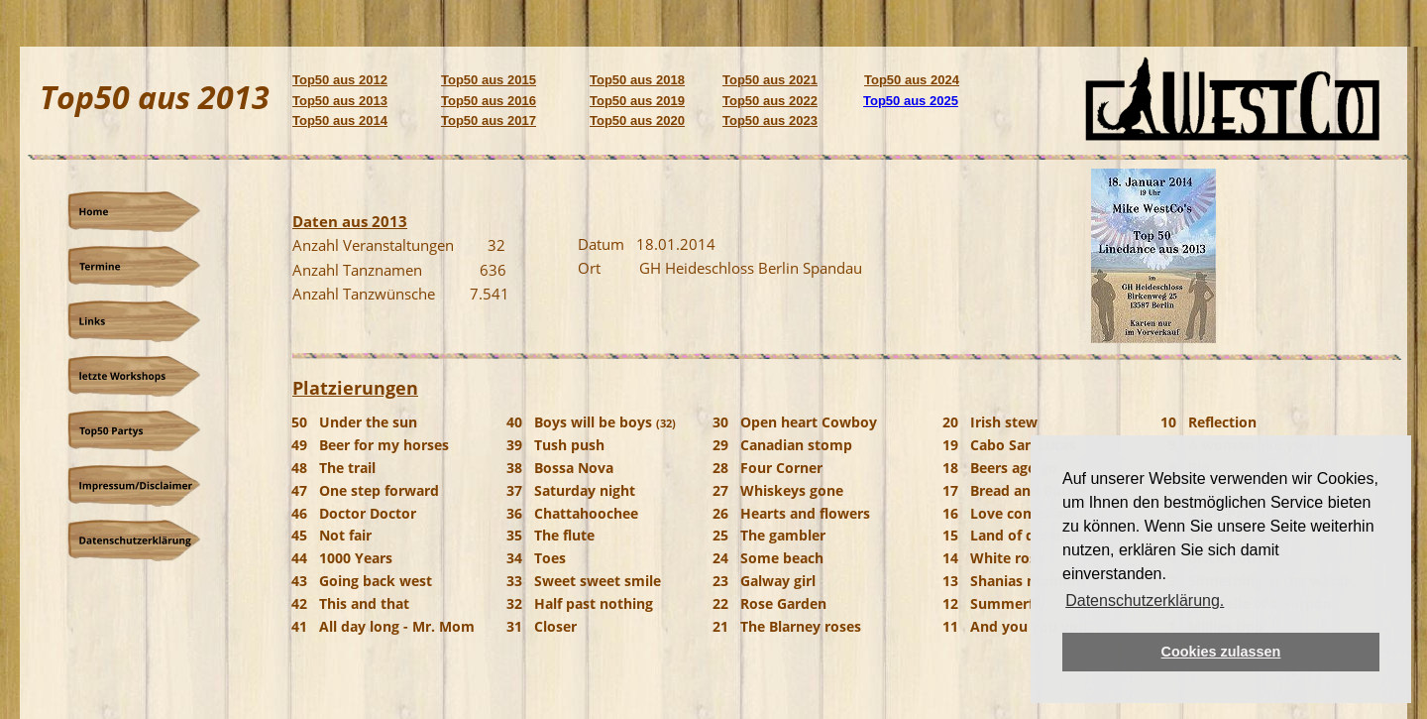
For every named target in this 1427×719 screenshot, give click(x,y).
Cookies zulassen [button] (1221, 651)
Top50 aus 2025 (910, 100)
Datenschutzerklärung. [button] (1144, 600)
